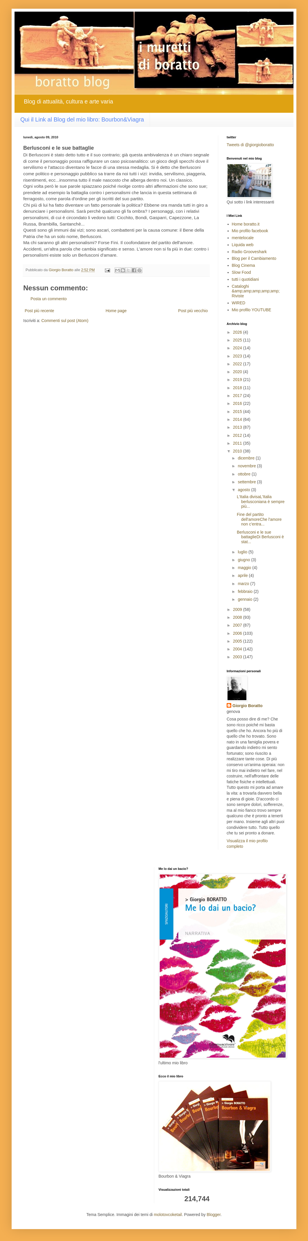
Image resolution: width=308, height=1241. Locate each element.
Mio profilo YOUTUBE (251, 309)
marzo (244, 583)
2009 (238, 609)
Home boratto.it (246, 224)
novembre (247, 466)
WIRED (239, 303)
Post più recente (39, 310)
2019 (238, 379)
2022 (238, 364)
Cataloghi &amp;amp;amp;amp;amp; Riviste (256, 291)
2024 (238, 348)
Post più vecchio (193, 310)
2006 (238, 633)
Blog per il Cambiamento (254, 258)
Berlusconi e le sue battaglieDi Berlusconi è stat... (260, 537)
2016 (238, 403)
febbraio (245, 591)
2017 (238, 395)
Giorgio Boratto (247, 705)
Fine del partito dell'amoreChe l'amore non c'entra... (259, 519)
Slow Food (241, 272)
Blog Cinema (243, 265)
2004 (238, 649)
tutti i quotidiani (245, 279)
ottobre (244, 474)
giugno (244, 559)
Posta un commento (49, 298)
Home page (115, 310)
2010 (238, 451)
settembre (247, 482)
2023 (238, 356)
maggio (245, 567)
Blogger (213, 1214)
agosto (244, 489)
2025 (238, 340)
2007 (238, 625)
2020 (238, 371)
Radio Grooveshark (249, 251)
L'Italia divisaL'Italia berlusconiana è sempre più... (260, 501)
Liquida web (243, 244)
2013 (238, 427)
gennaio (245, 599)
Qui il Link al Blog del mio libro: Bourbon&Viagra (82, 119)
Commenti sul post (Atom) (64, 320)
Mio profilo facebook (250, 230)
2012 (238, 435)
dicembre (246, 458)
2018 (238, 387)
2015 (238, 411)
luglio (243, 552)
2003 (238, 657)
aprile (243, 575)
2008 (238, 617)
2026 (238, 332)
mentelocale (243, 237)
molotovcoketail (168, 1214)
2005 (238, 641)
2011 (238, 443)
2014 (238, 419)
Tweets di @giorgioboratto (250, 144)
